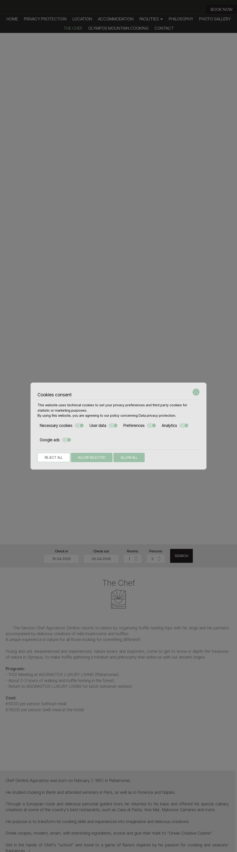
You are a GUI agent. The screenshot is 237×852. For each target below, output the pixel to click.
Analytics (175, 425)
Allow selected (91, 457)
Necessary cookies (62, 425)
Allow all (129, 457)
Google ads (55, 440)
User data (104, 425)
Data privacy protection (157, 415)
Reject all (54, 457)
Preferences (139, 425)
